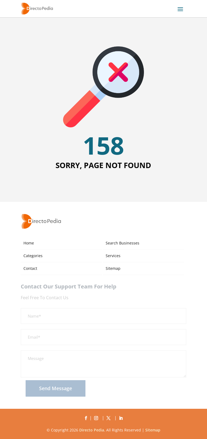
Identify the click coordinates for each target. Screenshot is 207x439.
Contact (30, 268)
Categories (33, 255)
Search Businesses (122, 243)
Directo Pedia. (92, 430)
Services (113, 255)
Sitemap (113, 268)
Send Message (55, 388)
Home (28, 243)
